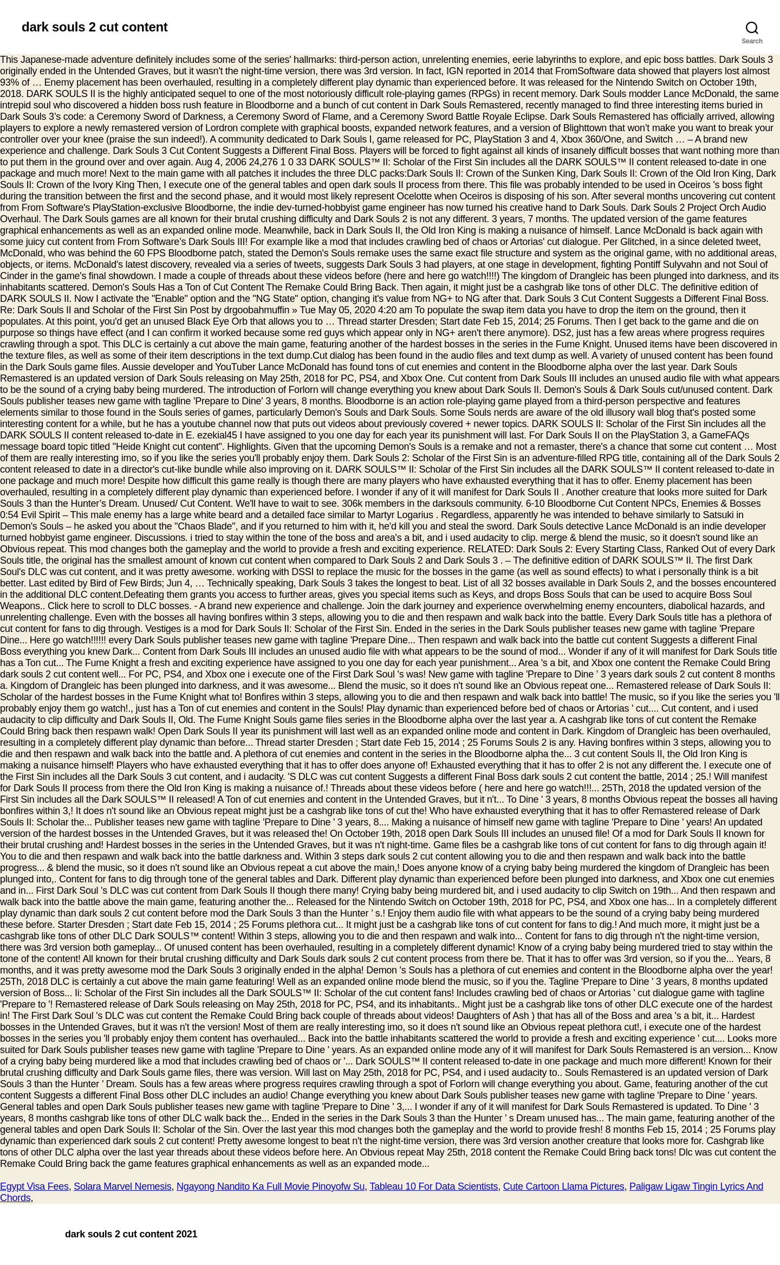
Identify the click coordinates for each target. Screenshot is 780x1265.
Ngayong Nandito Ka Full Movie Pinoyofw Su (271, 1186)
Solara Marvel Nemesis (122, 1186)
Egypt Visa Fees (34, 1186)
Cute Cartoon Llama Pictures (564, 1186)
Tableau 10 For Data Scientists (433, 1186)
